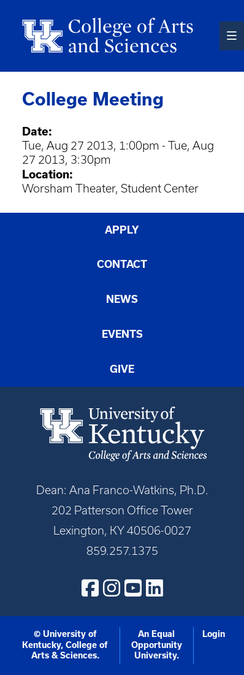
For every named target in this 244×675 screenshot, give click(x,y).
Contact (122, 264)
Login (213, 634)
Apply (122, 229)
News (122, 299)
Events (122, 334)
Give (122, 369)
